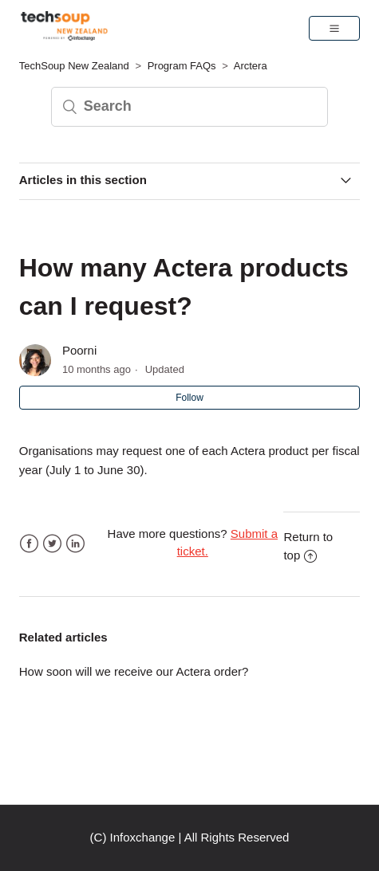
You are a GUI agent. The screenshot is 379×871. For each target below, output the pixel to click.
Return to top (308, 546)
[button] (334, 28)
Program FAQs (182, 66)
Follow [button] (189, 397)
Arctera (250, 66)
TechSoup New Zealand (74, 66)
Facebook (29, 544)
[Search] (190, 107)
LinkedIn (75, 544)
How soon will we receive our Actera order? (134, 671)
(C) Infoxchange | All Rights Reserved (190, 837)
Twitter (52, 544)
